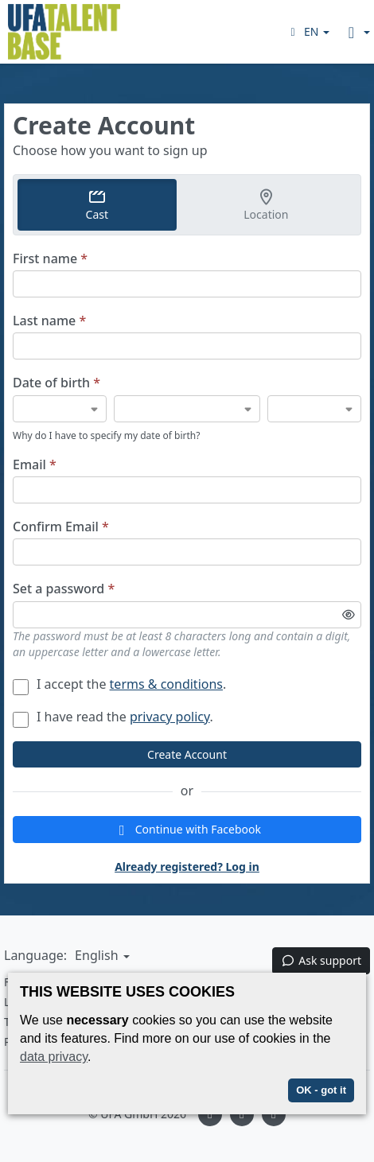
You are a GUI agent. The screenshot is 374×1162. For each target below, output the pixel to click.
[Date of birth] (60, 408)
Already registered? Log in (187, 866)
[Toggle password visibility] (348, 614)
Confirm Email (61, 526)
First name (50, 258)
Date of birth (56, 383)
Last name (49, 320)
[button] (307, 31)
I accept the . (119, 684)
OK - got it (321, 1090)
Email (34, 464)
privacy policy (170, 716)
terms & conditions (166, 684)
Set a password (64, 589)
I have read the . (113, 717)
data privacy (54, 1056)
